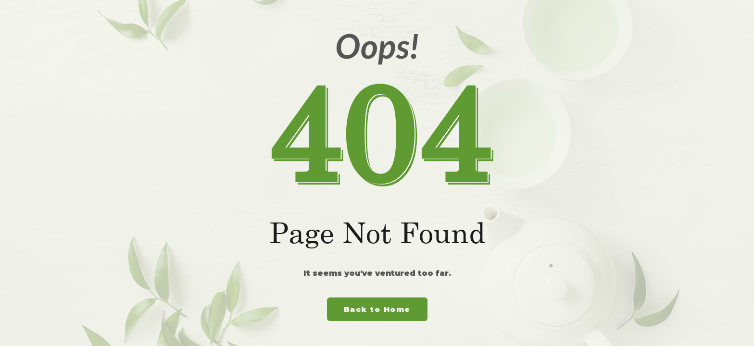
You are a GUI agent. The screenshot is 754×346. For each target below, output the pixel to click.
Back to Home (377, 309)
